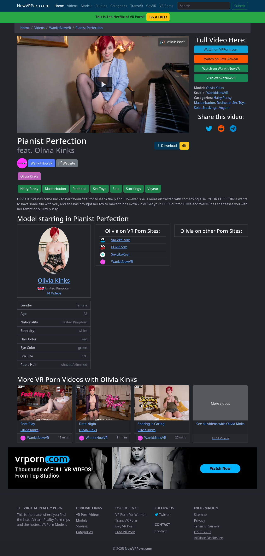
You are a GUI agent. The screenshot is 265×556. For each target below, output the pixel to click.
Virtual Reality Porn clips (51, 519)
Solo (197, 107)
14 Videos (53, 293)
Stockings (209, 107)
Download (167, 145)
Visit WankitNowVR (221, 78)
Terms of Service (206, 526)
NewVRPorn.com (33, 5)
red (84, 339)
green (82, 347)
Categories (118, 6)
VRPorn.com (120, 240)
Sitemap (200, 514)
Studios (101, 6)
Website (67, 163)
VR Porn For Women (131, 514)
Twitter (162, 514)
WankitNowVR (42, 163)
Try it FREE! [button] (158, 17)
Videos (72, 6)
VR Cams (166, 6)
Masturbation (204, 102)
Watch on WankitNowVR (221, 68)
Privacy (199, 520)
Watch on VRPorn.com (221, 49)
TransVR (136, 6)
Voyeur (224, 107)
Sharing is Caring (151, 424)
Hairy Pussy (222, 97)
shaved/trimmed (74, 364)
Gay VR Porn (125, 526)
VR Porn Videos (88, 514)
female (81, 305)
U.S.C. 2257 (202, 532)
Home (59, 6)
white (83, 330)
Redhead (224, 102)
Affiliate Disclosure (208, 538)
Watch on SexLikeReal (221, 59)
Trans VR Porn (126, 520)
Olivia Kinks (215, 87)
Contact (161, 531)
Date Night (87, 424)
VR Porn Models (54, 524)
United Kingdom (74, 322)
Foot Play (27, 424)
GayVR (151, 6)
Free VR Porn (125, 532)
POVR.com (119, 247)
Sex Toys (238, 102)
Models (86, 6)
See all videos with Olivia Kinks (220, 424)
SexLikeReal (120, 254)
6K (184, 145)
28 (85, 313)
